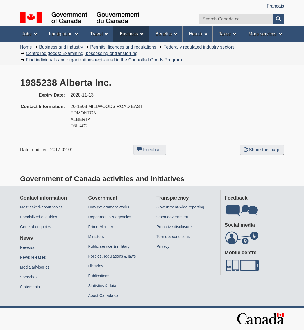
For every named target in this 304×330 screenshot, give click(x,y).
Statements (30, 287)
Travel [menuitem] (99, 33)
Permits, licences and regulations (123, 47)
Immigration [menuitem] (63, 33)
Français (275, 6)
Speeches (28, 277)
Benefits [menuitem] (166, 33)
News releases (33, 257)
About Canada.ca (103, 295)
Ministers (96, 236)
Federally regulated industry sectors (198, 47)
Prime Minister (100, 226)
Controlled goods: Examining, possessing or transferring (82, 53)
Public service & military (109, 246)
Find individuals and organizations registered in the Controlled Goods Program (104, 60)
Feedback (151, 150)
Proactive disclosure (174, 226)
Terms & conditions (173, 236)
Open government (172, 217)
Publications (99, 276)
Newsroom (29, 247)
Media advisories (34, 267)
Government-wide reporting (180, 207)
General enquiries (35, 226)
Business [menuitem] (131, 33)
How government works (108, 207)
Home (26, 47)
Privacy (162, 246)
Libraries (95, 266)
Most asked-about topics (41, 207)
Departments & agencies (109, 217)
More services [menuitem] (265, 33)
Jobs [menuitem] (29, 33)
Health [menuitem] (198, 33)
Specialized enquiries (38, 217)
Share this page (262, 149)
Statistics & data (102, 285)
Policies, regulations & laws (112, 256)
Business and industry (61, 47)
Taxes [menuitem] (227, 33)
